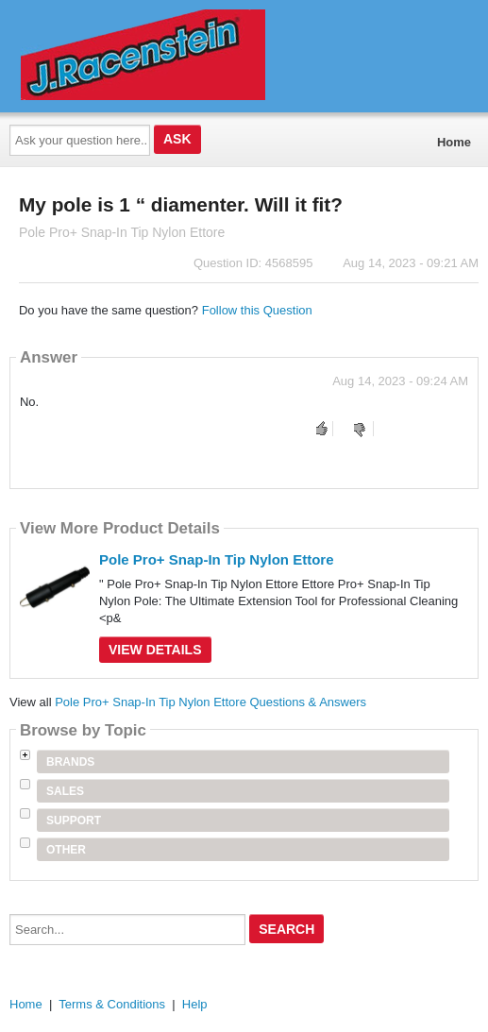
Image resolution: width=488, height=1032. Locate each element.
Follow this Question (257, 310)
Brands (70, 762)
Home (454, 142)
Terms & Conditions (112, 1004)
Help (195, 1004)
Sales (65, 791)
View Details (155, 649)
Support (73, 820)
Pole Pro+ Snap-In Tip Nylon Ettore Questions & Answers (210, 702)
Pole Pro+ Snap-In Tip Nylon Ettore (216, 559)
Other (66, 849)
